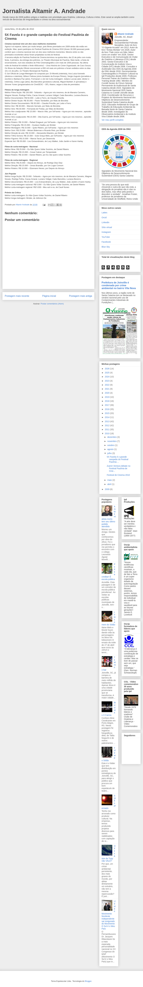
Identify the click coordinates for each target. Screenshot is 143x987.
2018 (107, 401)
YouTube (106, 237)
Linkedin (105, 222)
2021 (107, 389)
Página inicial (49, 296)
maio (109, 480)
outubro (111, 445)
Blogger (88, 981)
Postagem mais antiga (80, 296)
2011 (107, 429)
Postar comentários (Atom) (52, 304)
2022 (107, 385)
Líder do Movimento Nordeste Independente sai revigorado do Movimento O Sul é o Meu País (109, 915)
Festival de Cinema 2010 (118, 475)
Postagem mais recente (17, 296)
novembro (112, 441)
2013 (107, 421)
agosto (110, 449)
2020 (107, 393)
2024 (107, 376)
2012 (107, 425)
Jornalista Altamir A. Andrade (44, 11)
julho (109, 453)
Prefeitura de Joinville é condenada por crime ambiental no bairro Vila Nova (119, 285)
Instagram (106, 232)
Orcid (104, 217)
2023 (107, 381)
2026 (107, 368)
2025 (107, 372)
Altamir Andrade (126, 34)
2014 (107, 417)
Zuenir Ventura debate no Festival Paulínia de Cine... (118, 468)
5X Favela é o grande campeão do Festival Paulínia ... (117, 459)
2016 (107, 409)
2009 (107, 489)
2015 (107, 413)
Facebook (106, 242)
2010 (107, 433)
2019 (107, 397)
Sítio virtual (107, 227)
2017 (107, 405)
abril (109, 484)
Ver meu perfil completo (112, 120)
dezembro (112, 437)
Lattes (104, 212)
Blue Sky (106, 247)
